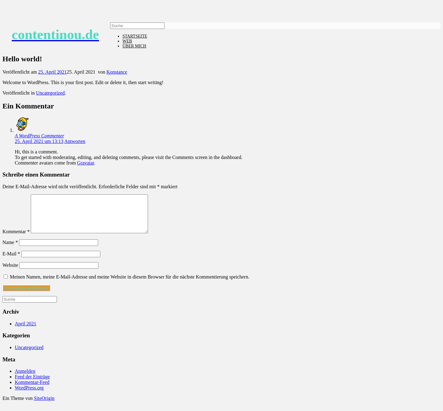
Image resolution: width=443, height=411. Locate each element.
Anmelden (25, 378)
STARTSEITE (134, 36)
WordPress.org (29, 395)
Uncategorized (50, 93)
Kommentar (16, 239)
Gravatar (85, 162)
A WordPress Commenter (39, 135)
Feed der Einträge (32, 384)
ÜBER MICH (134, 46)
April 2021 (25, 331)
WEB (127, 41)
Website (10, 272)
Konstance (116, 72)
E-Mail (11, 261)
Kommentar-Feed (32, 389)
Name (10, 249)
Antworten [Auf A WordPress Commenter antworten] (74, 141)
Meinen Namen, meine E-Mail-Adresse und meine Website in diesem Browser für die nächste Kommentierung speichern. (129, 284)
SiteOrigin (44, 405)
